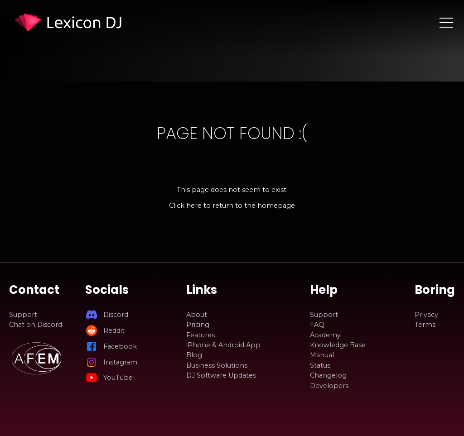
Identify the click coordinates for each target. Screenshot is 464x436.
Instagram (120, 362)
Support (23, 315)
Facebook (120, 346)
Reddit (114, 330)
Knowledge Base (338, 345)
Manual (322, 355)
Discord (115, 315)
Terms (425, 325)
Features (200, 335)
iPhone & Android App (223, 345)
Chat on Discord (35, 325)
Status (320, 365)
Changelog (328, 375)
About (196, 315)
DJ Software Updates (221, 375)
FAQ (317, 325)
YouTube (118, 378)
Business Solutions (216, 365)
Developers (329, 386)
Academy (325, 335)
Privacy (426, 315)
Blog (194, 355)
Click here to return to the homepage (232, 205)
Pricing (197, 325)
